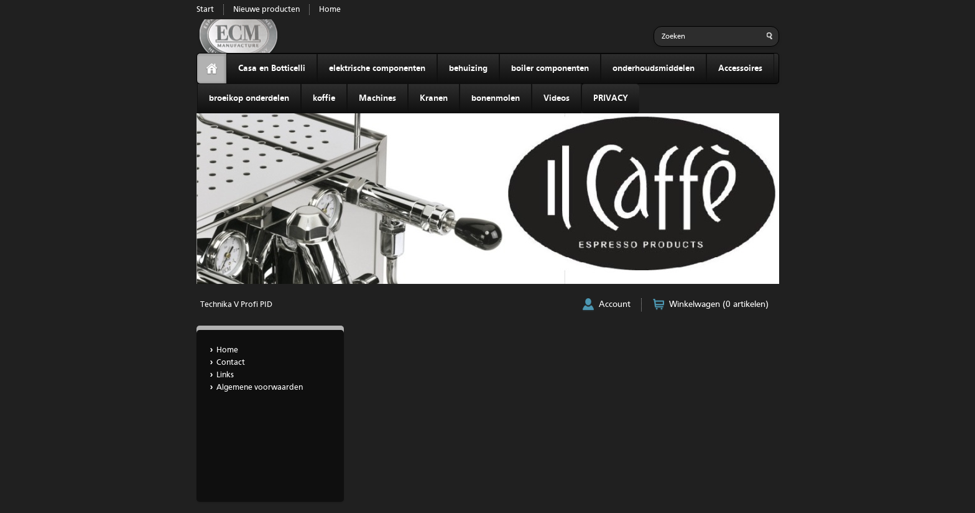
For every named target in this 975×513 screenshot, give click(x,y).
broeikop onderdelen (249, 98)
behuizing (468, 68)
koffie (324, 98)
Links (225, 375)
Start (205, 10)
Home (330, 10)
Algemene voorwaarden (259, 388)
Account (615, 304)
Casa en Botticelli (271, 68)
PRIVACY (610, 98)
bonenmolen (495, 98)
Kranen (434, 98)
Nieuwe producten (266, 10)
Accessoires (740, 68)
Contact (230, 363)
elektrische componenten (377, 68)
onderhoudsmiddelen (653, 68)
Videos (556, 98)
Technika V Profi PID (236, 305)
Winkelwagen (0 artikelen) (719, 304)
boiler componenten (550, 68)
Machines (377, 98)
